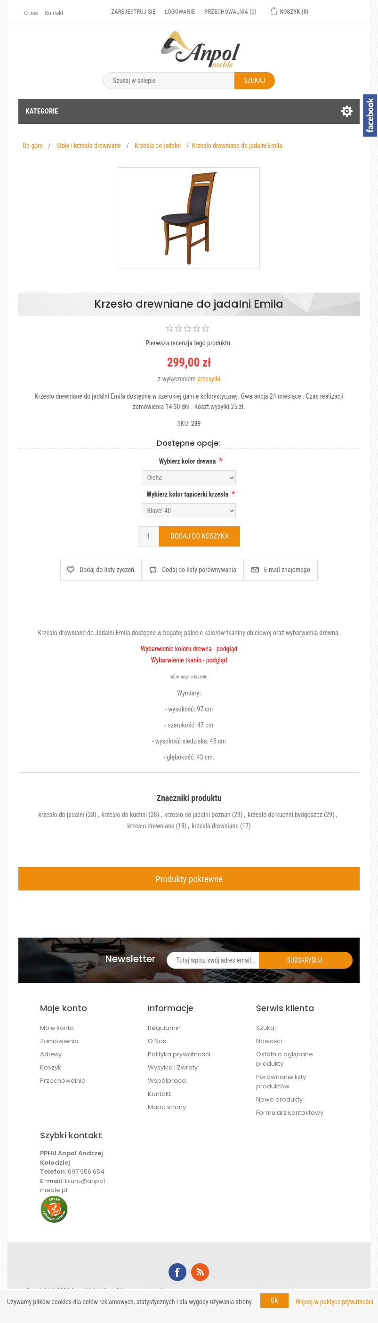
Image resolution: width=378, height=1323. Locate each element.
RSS (200, 1272)
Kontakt (54, 12)
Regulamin (164, 1027)
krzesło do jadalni (61, 814)
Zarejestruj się (133, 11)
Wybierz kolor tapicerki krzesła (187, 494)
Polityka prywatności (179, 1054)
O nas (31, 12)
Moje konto (57, 1027)
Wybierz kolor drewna (187, 461)
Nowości (269, 1041)
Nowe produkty (279, 1099)
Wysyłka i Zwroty (173, 1067)
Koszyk (50, 1067)
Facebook (177, 1272)
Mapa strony (167, 1106)
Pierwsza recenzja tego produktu (187, 343)
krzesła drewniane (215, 826)
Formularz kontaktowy (289, 1112)
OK (274, 1300)
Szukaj (266, 1027)
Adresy (51, 1054)
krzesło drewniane (150, 826)
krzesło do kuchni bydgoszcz (285, 814)
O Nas (157, 1041)
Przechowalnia (63, 1080)
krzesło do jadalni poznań (197, 814)
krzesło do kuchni (124, 814)
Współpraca (167, 1080)
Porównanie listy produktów (281, 1081)
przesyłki (208, 379)
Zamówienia (59, 1041)
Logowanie (180, 11)
